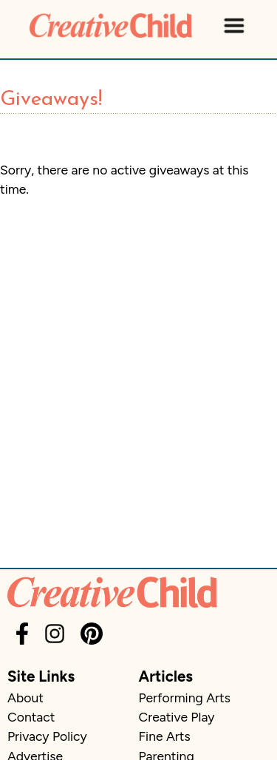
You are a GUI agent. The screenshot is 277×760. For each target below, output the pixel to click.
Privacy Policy (47, 736)
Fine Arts (165, 736)
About (25, 697)
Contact (31, 717)
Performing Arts (184, 697)
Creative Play (177, 717)
